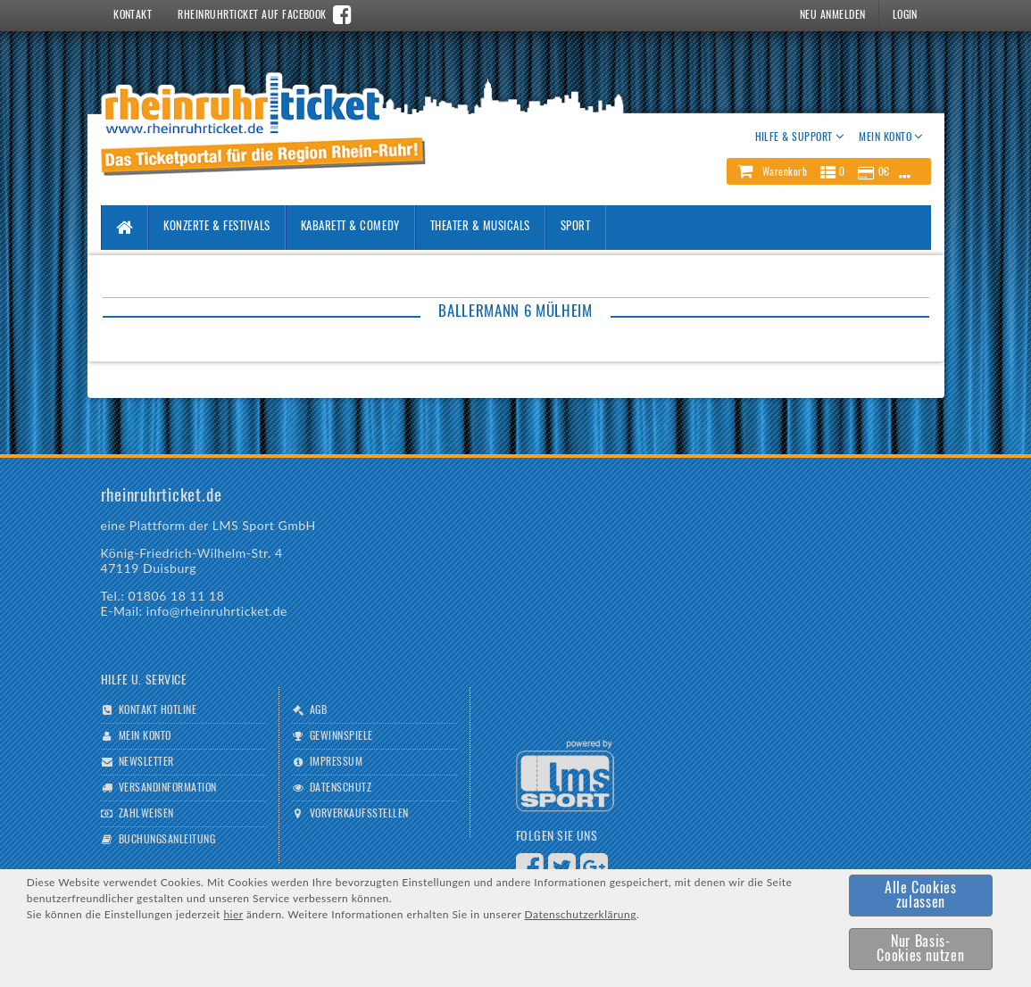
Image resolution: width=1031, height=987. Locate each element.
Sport (576, 227)
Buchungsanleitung (167, 839)
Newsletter (146, 762)
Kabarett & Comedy (350, 227)
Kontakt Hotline (157, 710)
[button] (828, 171)
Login (905, 15)
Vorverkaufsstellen (359, 814)
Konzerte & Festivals (216, 227)
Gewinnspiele (341, 736)
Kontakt (132, 15)
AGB (318, 710)
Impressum (336, 762)
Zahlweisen (146, 814)
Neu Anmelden (833, 15)
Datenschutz (340, 788)
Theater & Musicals (480, 227)
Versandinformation (168, 788)
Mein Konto (145, 736)
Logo (565, 775)
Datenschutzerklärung (580, 914)
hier (233, 914)
